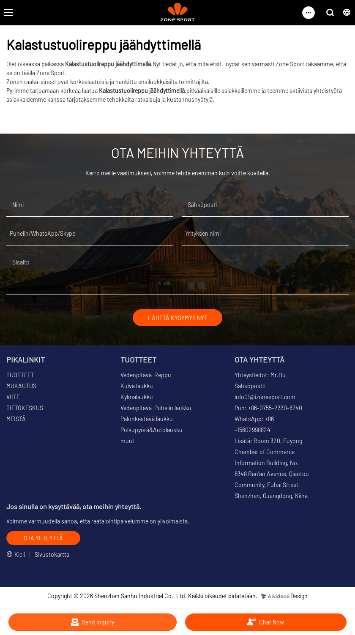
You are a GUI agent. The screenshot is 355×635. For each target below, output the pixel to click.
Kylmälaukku (136, 397)
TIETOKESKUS (24, 408)
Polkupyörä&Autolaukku (151, 430)
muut (127, 441)
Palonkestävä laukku (146, 419)
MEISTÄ (16, 419)
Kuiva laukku (136, 386)
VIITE (13, 397)
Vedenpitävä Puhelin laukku (155, 408)
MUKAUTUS (21, 386)
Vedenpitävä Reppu (145, 375)
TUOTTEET (20, 375)
